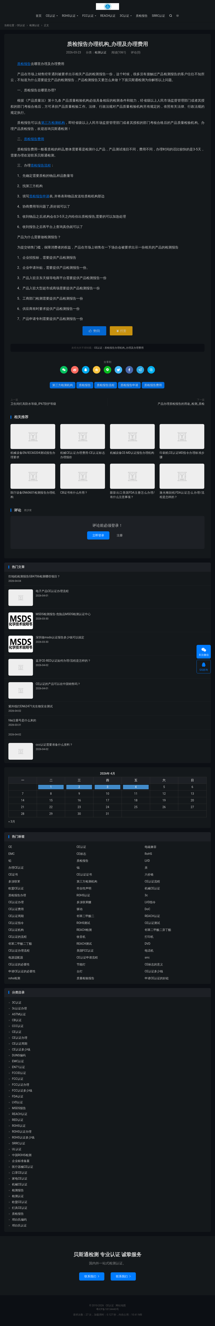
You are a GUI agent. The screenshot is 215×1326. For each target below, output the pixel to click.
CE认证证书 (84, 875)
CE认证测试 (152, 923)
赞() (94, 332)
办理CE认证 (16, 868)
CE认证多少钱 (154, 972)
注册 (120, 536)
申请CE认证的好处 (157, 979)
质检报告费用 (34, 140)
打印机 (149, 937)
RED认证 (17, 1121)
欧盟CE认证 (16, 889)
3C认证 (124, 15)
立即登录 (98, 536)
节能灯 (81, 965)
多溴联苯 (14, 882)
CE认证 (107, 6)
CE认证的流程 (17, 937)
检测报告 (18, 1191)
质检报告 (142, 15)
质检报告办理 (17, 896)
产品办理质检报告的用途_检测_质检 (181, 404)
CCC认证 (18, 1027)
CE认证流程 (152, 882)
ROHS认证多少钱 (23, 1138)
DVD (147, 944)
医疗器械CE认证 (22, 1167)
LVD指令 (150, 903)
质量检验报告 (85, 979)
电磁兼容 (150, 847)
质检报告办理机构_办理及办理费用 (107, 45)
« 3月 (11, 822)
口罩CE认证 (19, 1173)
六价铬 (149, 875)
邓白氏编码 (19, 1220)
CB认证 (17, 1021)
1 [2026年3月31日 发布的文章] (51, 788)
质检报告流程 (41, 166)
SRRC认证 (158, 15)
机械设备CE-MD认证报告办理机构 (132, 453)
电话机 (149, 951)
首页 (39, 15)
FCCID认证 (19, 1074)
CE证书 (13, 875)
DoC (147, 910)
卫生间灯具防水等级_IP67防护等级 (33, 404)
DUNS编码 (19, 1056)
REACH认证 (108, 15)
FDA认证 (17, 1097)
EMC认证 (18, 1062)
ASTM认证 (19, 1015)
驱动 (80, 910)
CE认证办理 (16, 903)
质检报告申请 (39, 197)
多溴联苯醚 (84, 903)
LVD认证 (17, 1103)
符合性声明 (84, 889)
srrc (147, 958)
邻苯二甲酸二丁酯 (20, 944)
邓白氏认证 (19, 1226)
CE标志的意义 (154, 965)
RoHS (148, 854)
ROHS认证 (69, 15)
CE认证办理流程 (19, 951)
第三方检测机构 (53, 124)
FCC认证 (88, 15)
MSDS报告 (19, 1109)
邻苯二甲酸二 (85, 916)
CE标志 (81, 854)
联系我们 (91, 1277)
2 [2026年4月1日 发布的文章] (79, 788)
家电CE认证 (19, 1179)
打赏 (121, 332)
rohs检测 (14, 979)
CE (10, 847)
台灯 (80, 972)
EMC (11, 854)
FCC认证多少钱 (22, 1091)
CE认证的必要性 (19, 965)
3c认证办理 (19, 1009)
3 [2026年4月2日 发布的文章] (107, 788)
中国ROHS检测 (21, 1156)
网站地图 (121, 1306)
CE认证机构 (16, 930)
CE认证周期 (16, 916)
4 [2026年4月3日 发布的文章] (136, 788)
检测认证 (34, 26)
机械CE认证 (152, 889)
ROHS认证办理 (21, 1132)
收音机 (81, 937)
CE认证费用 (16, 910)
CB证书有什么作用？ (74, 493)
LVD (147, 861)
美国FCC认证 (85, 951)
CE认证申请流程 (87, 958)
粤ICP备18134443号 (107, 1310)
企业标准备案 (21, 1162)
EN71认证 (18, 1068)
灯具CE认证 (19, 1209)
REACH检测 (84, 930)
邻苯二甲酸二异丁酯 (158, 930)
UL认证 (16, 1150)
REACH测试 (84, 944)
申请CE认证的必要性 (21, 972)
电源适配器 (15, 958)
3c (146, 896)
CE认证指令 (16, 923)
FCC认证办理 (20, 1085)
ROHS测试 (83, 923)
